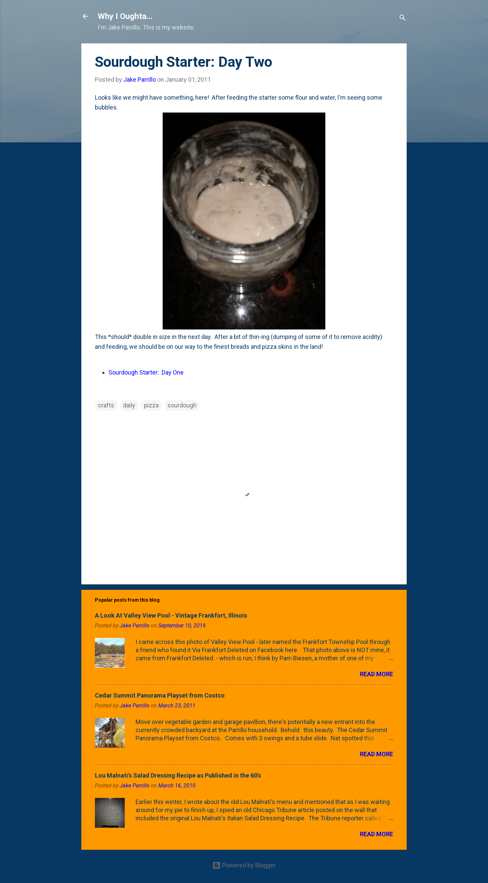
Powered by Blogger (244, 865)
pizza (151, 405)
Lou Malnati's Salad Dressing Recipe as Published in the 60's (178, 775)
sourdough (182, 405)
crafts (106, 405)
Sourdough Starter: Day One (146, 372)
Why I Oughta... (125, 16)
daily (129, 405)
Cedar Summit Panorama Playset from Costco (160, 695)
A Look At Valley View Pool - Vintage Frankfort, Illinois (171, 615)
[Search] (403, 18)
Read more (376, 674)
